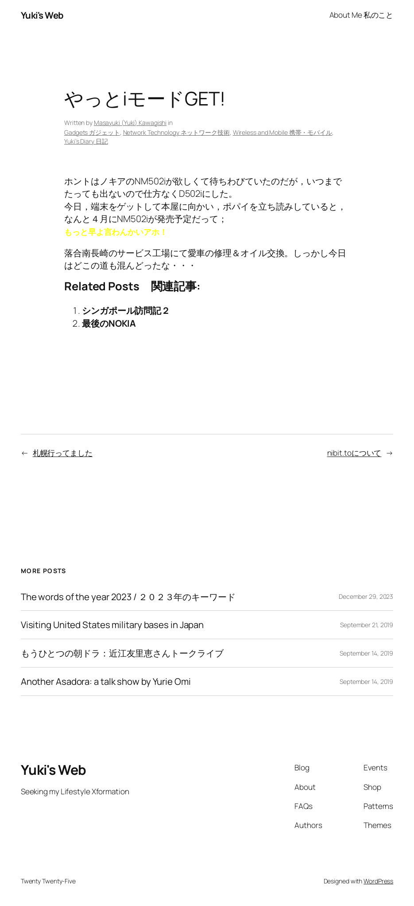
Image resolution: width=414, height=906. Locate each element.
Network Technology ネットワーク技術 (176, 132)
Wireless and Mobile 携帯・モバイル (282, 132)
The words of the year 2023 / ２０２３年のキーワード (128, 597)
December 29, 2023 (366, 596)
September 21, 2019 (366, 625)
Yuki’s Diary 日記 (86, 141)
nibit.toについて (354, 453)
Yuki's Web (42, 15)
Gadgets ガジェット (92, 132)
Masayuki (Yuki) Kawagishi (130, 122)
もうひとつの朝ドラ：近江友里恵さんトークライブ (122, 653)
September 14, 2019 (366, 653)
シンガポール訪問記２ (126, 310)
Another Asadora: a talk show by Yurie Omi (106, 681)
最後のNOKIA (109, 323)
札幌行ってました (63, 453)
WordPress (378, 881)
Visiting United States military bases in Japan (112, 625)
